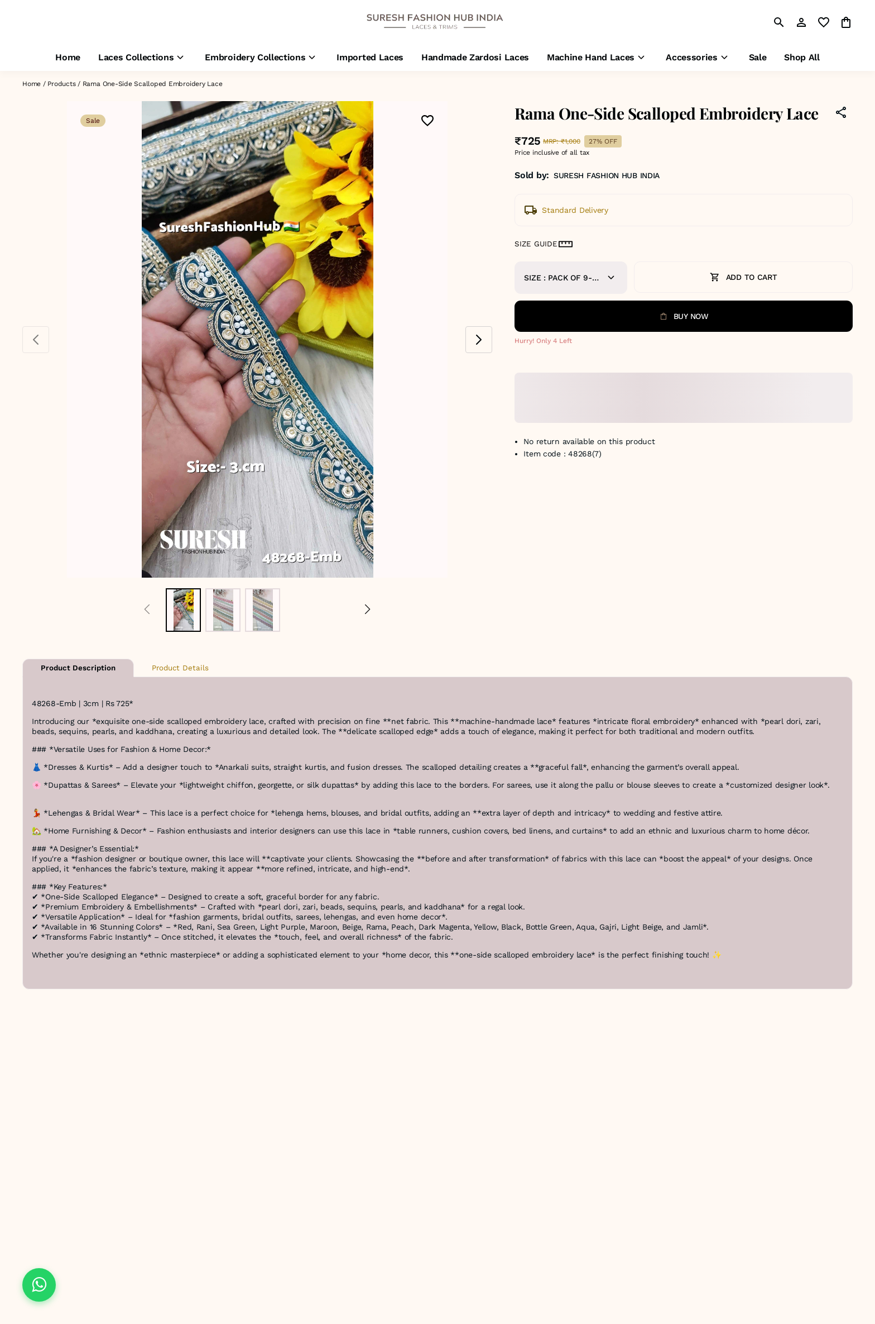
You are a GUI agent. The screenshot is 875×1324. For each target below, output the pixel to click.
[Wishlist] (427, 121)
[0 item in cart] (846, 22)
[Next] (367, 610)
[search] (779, 22)
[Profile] (801, 22)
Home (31, 84)
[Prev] (147, 610)
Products (61, 84)
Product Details (180, 668)
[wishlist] (823, 22)
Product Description (78, 668)
